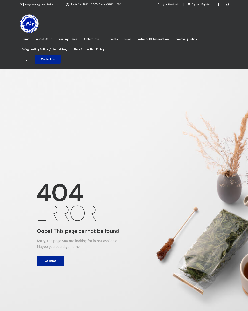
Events (113, 39)
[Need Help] (171, 4)
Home (25, 39)
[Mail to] (39, 4)
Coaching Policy (186, 39)
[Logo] (29, 23)
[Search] (25, 59)
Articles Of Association (153, 39)
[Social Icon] (218, 4)
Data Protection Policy (89, 49)
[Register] (205, 4)
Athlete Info (91, 39)
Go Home (50, 261)
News (127, 39)
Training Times (67, 39)
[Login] (193, 4)
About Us (42, 39)
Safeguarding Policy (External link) (44, 49)
